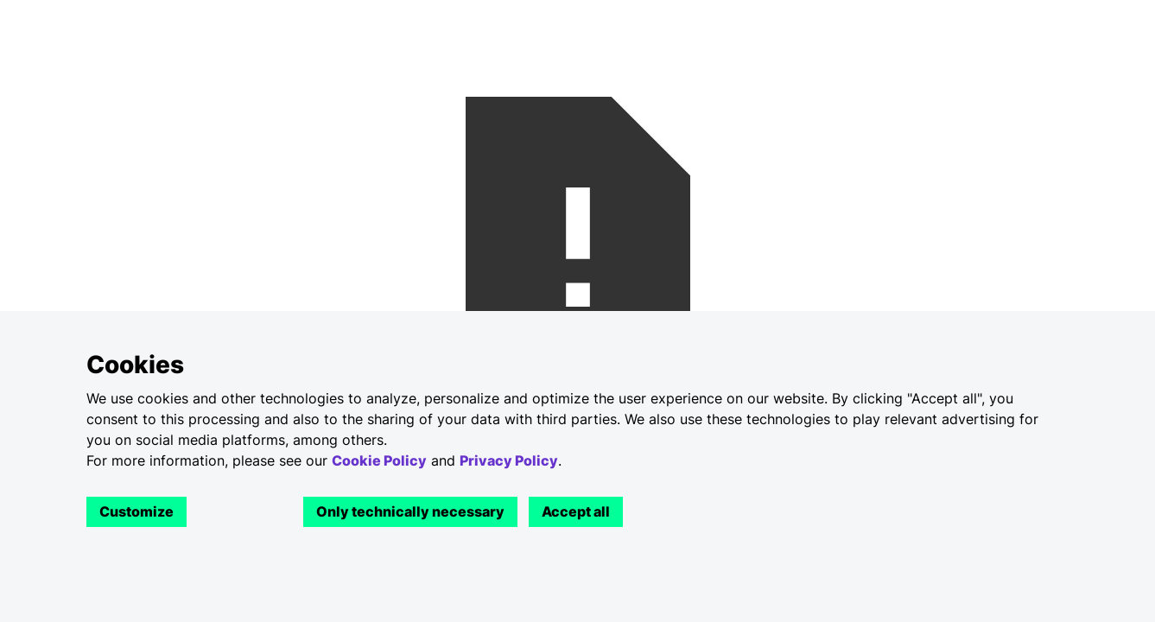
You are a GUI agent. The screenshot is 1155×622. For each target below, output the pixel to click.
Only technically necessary (410, 511)
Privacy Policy (509, 460)
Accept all (576, 511)
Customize (136, 511)
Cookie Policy (379, 460)
